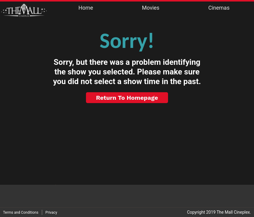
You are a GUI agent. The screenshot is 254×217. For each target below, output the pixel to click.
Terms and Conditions (20, 212)
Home (85, 8)
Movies (151, 8)
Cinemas (218, 8)
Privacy (51, 212)
